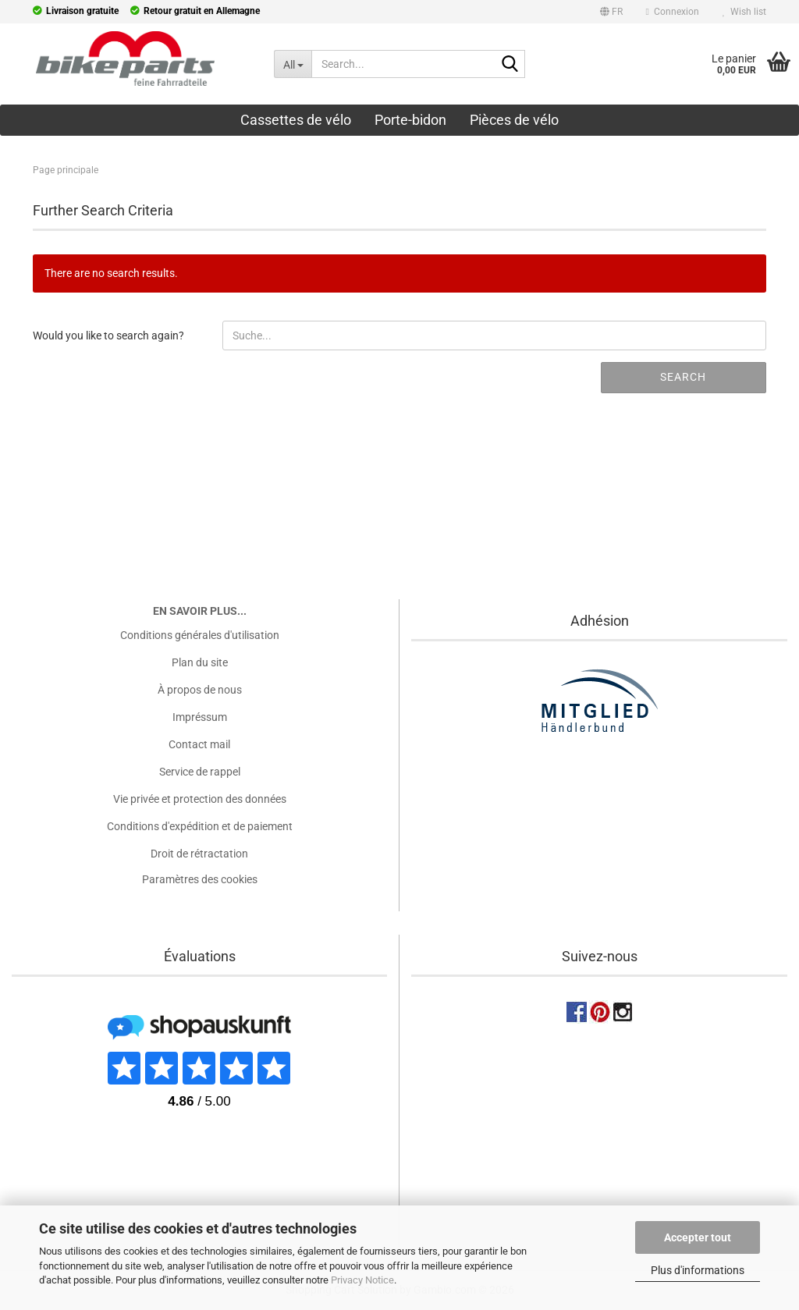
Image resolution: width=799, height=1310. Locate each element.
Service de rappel (199, 771)
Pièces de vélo (514, 120)
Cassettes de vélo (295, 120)
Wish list (744, 11)
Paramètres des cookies (199, 879)
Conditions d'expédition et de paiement (200, 826)
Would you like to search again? (108, 335)
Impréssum (199, 717)
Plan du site (200, 662)
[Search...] (292, 64)
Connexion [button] (672, 11)
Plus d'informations (697, 1270)
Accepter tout (697, 1237)
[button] (611, 14)
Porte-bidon (410, 120)
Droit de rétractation (199, 853)
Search (683, 377)
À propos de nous (200, 689)
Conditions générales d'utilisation (199, 635)
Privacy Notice (362, 1280)
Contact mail (199, 744)
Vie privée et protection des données (199, 799)
